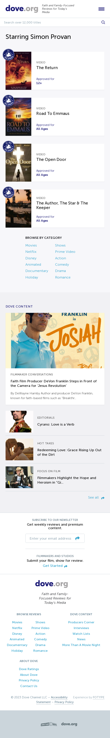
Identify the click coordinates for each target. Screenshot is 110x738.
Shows (60, 245)
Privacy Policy (29, 680)
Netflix (30, 252)
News (81, 639)
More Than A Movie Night (81, 645)
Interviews (81, 628)
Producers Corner (81, 622)
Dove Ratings (29, 669)
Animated (33, 264)
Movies (31, 245)
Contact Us (28, 686)
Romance (63, 277)
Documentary (36, 271)
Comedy (62, 264)
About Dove (28, 674)
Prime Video (65, 252)
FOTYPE (98, 697)
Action (60, 258)
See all (96, 497)
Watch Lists (81, 633)
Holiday (31, 277)
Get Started (55, 566)
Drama (60, 271)
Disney (30, 258)
